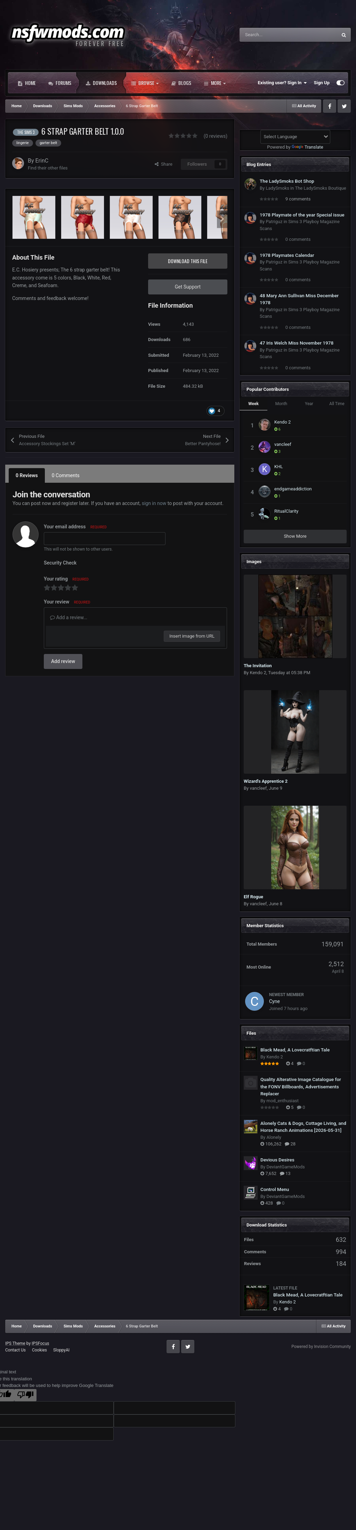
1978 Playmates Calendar (287, 255)
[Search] (274, 35)
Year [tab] (309, 403)
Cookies (39, 1350)
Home (26, 82)
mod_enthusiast (282, 1100)
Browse (145, 82)
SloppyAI (61, 1350)
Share (163, 164)
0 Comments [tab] (66, 475)
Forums (60, 82)
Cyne (274, 1001)
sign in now (154, 503)
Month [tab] (281, 403)
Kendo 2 (282, 422)
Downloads (101, 82)
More (214, 82)
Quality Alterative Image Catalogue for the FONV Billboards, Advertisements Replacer (300, 1086)
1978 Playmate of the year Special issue (302, 215)
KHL (278, 466)
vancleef (282, 444)
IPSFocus (40, 1343)
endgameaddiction (293, 488)
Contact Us (15, 1350)
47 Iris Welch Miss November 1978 (296, 343)
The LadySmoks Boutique (320, 188)
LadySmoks (277, 188)
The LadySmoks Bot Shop (287, 181)
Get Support (188, 287)
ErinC (42, 160)
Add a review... (68, 617)
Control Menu (274, 1189)
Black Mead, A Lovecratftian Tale (295, 1049)
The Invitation (258, 665)
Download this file (188, 261)
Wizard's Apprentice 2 (266, 781)
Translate (307, 147)
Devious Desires (277, 1159)
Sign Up (322, 82)
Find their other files (48, 168)
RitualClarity (286, 511)
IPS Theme (15, 1343)
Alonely (273, 1137)
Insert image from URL (192, 636)
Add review (63, 661)
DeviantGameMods (285, 1166)
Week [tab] (253, 403)
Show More (295, 536)
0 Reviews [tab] (27, 475)
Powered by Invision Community (321, 1346)
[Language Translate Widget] (295, 137)
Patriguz (274, 221)
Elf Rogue (253, 896)
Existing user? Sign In (282, 82)
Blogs (181, 82)
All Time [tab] (336, 403)
